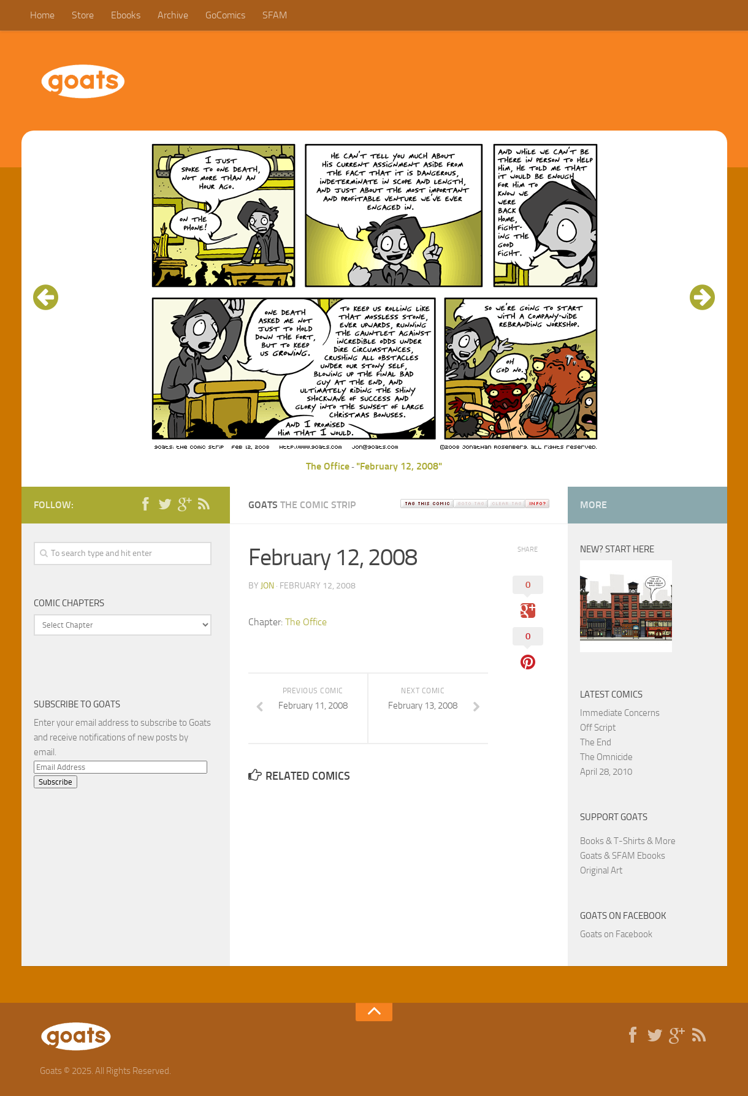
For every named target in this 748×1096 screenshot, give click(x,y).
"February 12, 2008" (399, 466)
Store (83, 15)
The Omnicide (606, 757)
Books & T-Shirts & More (628, 841)
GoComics (225, 15)
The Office (327, 466)
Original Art (601, 870)
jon (267, 585)
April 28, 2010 (606, 771)
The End (595, 742)
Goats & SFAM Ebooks (622, 855)
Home (42, 15)
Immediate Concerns (620, 712)
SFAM (274, 15)
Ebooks (125, 15)
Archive (173, 15)
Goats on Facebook (623, 915)
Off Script (598, 727)
